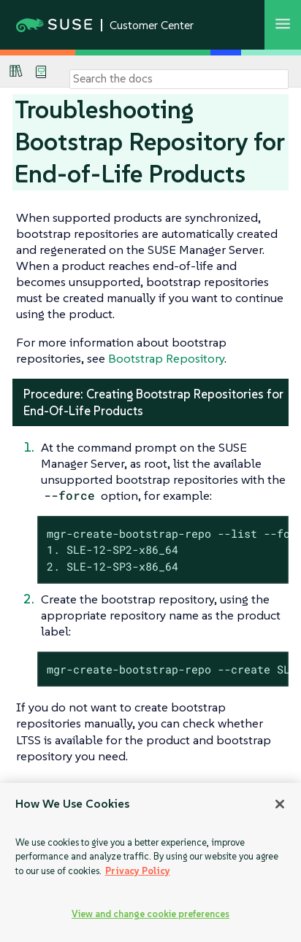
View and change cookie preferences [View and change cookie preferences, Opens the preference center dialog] (150, 914)
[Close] (280, 804)
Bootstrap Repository (166, 358)
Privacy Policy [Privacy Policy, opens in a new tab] (137, 871)
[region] (150, 862)
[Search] (179, 78)
